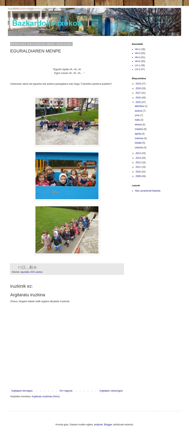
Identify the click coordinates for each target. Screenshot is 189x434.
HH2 (33, 272)
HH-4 (137, 57)
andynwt (98, 424)
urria (137, 115)
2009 (139, 176)
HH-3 (137, 53)
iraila (137, 119)
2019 (139, 83)
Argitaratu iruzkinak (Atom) (46, 396)
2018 (139, 88)
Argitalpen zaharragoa (111, 390)
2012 (139, 162)
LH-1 (137, 65)
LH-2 (137, 69)
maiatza (139, 129)
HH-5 (137, 61)
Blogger (108, 424)
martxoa (139, 138)
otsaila (138, 142)
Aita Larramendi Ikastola (147, 190)
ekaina (138, 124)
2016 (139, 97)
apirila (138, 133)
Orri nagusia (65, 390)
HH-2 (137, 49)
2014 (139, 153)
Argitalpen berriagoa (21, 390)
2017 (139, 93)
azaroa (139, 110)
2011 (139, 167)
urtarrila (139, 147)
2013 (139, 158)
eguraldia (24, 272)
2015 (139, 102)
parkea (39, 272)
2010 (139, 171)
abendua (140, 106)
